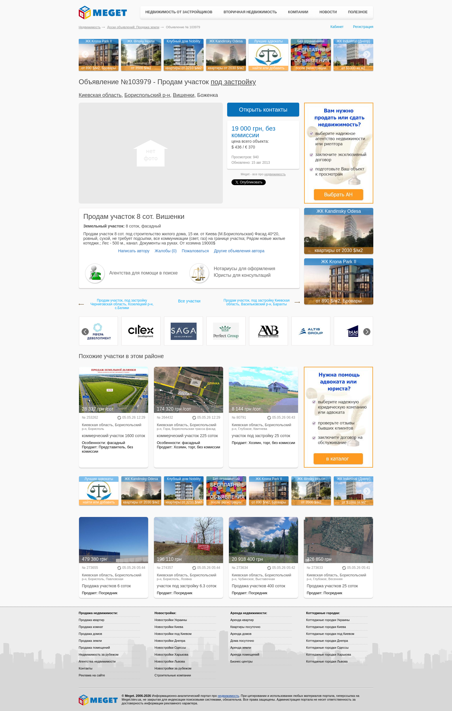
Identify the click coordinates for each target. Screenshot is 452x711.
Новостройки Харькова (171, 654)
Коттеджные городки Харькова (328, 654)
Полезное (358, 12)
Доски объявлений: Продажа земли (133, 27)
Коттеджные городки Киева (326, 627)
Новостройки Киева (169, 627)
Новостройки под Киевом (173, 633)
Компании (298, 12)
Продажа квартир (91, 620)
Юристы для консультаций (242, 275)
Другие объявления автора (239, 251)
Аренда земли (240, 647)
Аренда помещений (244, 654)
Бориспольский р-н (147, 95)
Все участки (189, 301)
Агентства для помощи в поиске (143, 272)
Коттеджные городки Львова (327, 661)
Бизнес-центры (241, 661)
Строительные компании (173, 675)
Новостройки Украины (171, 620)
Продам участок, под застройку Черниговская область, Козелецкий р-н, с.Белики (121, 304)
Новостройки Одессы (170, 647)
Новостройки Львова (170, 661)
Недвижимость (90, 27)
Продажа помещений (94, 647)
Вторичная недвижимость (250, 12)
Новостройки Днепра (170, 640)
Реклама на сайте (92, 675)
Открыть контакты (263, 109)
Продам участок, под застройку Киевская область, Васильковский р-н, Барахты (257, 302)
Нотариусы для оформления (244, 268)
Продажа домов (90, 633)
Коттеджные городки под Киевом (330, 633)
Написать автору (134, 251)
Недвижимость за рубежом (98, 654)
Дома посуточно (242, 640)
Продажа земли (90, 640)
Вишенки (183, 95)
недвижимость (275, 174)
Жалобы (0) (165, 251)
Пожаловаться (195, 251)
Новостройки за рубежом (173, 668)
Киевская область (100, 95)
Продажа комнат (91, 627)
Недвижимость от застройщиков (178, 12)
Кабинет (337, 27)
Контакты (86, 668)
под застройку (233, 82)
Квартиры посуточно (245, 627)
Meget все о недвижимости (98, 700)
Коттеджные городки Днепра (327, 640)
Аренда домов (240, 633)
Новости (328, 12)
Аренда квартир (242, 620)
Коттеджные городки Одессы (327, 647)
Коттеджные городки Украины (328, 620)
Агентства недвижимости (97, 661)
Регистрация (363, 27)
